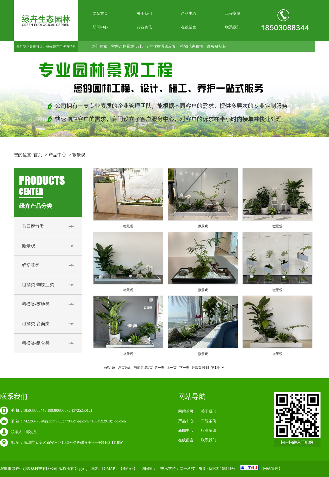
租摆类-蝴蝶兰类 (38, 284)
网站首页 (100, 14)
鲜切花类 (30, 265)
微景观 (28, 245)
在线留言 (188, 27)
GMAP (109, 469)
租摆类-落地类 (36, 304)
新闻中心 (100, 27)
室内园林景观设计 (126, 46)
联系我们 (232, 27)
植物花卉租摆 (191, 46)
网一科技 (187, 469)
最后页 (197, 368)
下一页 (184, 368)
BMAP (128, 469)
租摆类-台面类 (36, 323)
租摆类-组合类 (36, 343)
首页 (37, 154)
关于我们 (144, 14)
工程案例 (232, 14)
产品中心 (188, 14)
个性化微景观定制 (161, 46)
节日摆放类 (33, 226)
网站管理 (271, 469)
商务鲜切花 (216, 46)
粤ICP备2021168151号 (217, 469)
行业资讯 (144, 27)
